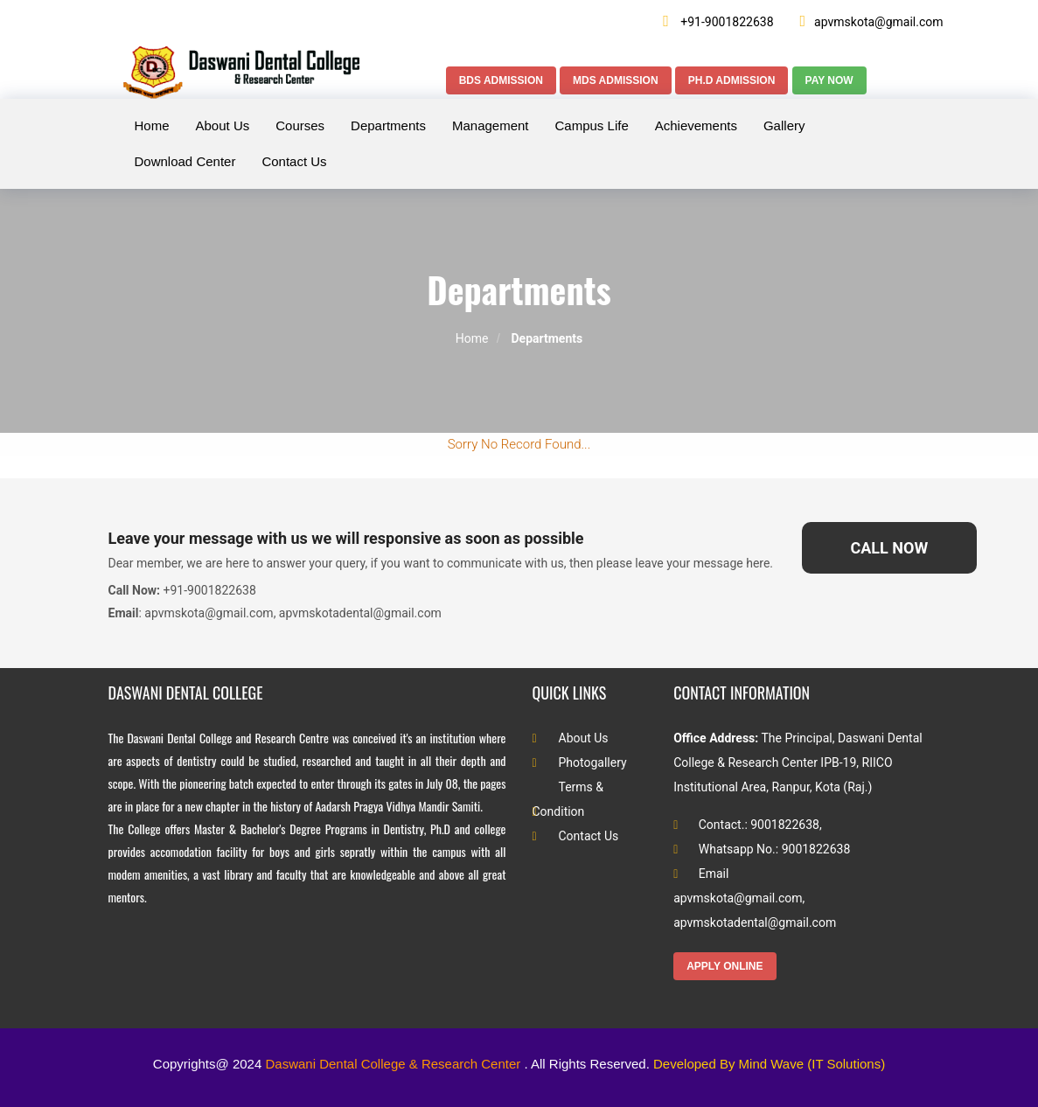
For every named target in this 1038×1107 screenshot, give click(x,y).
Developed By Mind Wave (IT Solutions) (769, 1063)
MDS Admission (615, 80)
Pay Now (829, 80)
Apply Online (724, 966)
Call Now (889, 548)
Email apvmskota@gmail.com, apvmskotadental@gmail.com (754, 898)
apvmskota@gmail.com (872, 21)
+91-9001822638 (718, 21)
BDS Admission (501, 80)
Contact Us (576, 836)
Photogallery (580, 762)
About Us (571, 738)
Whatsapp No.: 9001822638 (761, 849)
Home (472, 338)
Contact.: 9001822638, (747, 825)
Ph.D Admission (732, 80)
